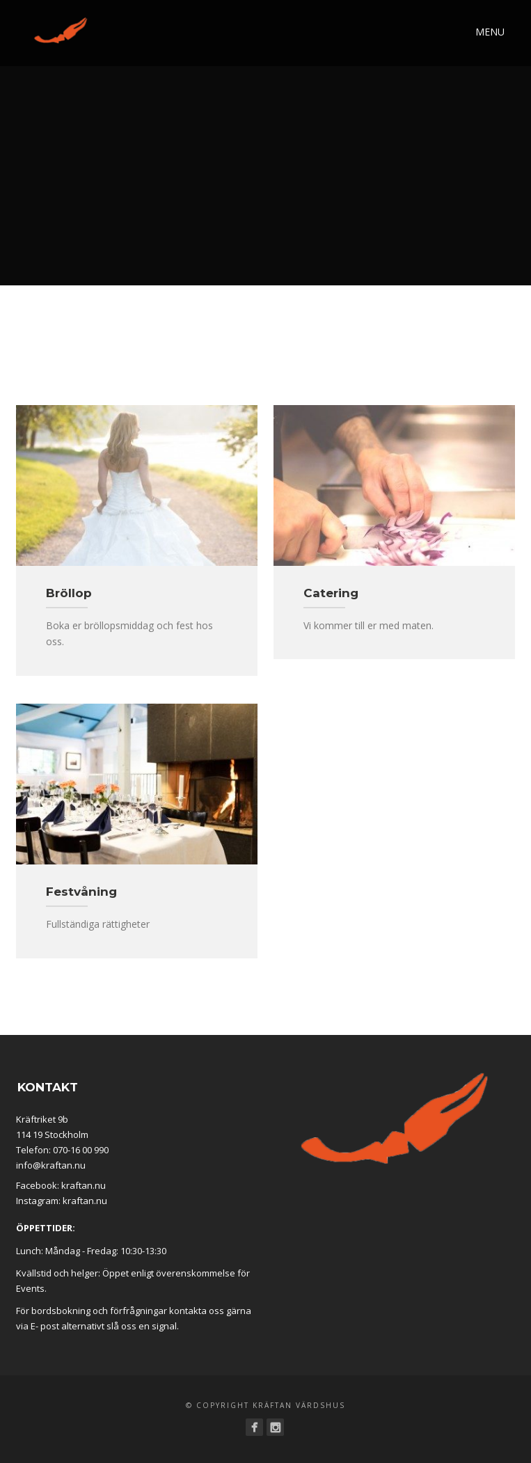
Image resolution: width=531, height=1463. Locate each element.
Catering (330, 593)
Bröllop (69, 593)
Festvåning (81, 892)
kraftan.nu (83, 1185)
